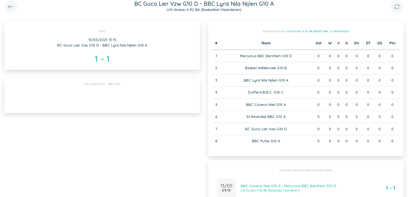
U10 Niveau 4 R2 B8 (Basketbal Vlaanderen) (317, 31)
